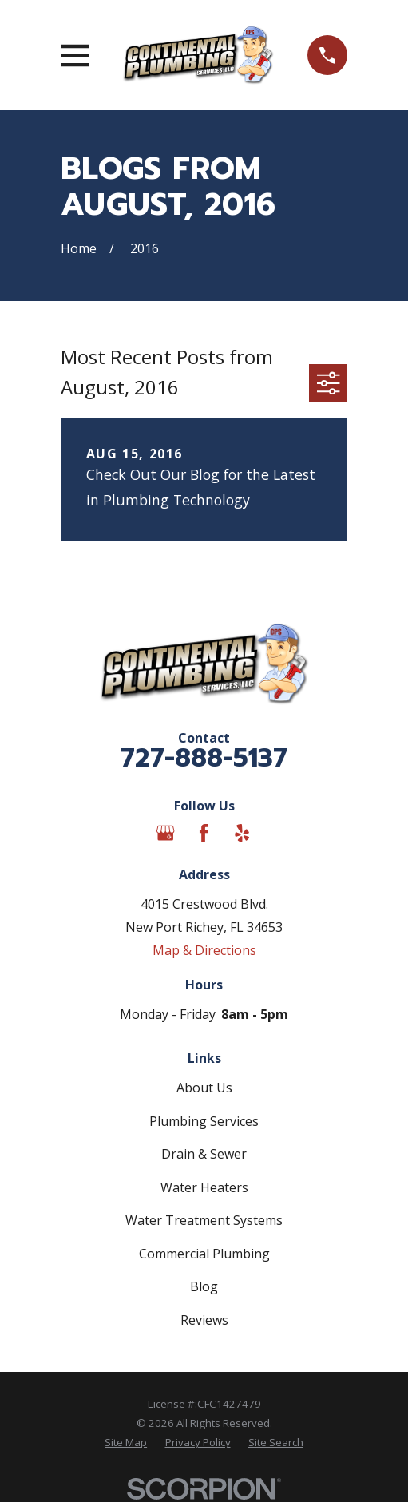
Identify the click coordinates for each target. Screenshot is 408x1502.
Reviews (204, 1320)
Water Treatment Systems (204, 1220)
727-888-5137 (204, 758)
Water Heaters (204, 1187)
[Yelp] (242, 833)
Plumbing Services (204, 1121)
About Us (204, 1087)
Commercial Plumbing (204, 1253)
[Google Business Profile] (165, 833)
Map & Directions (204, 950)
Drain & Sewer (204, 1154)
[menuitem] (126, 1442)
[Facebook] (203, 833)
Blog (204, 1286)
